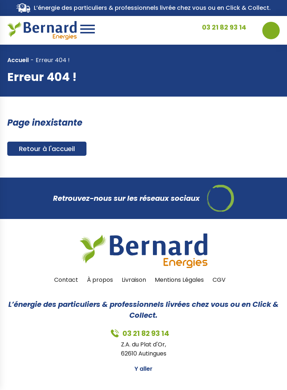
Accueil (18, 60)
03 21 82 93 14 (224, 30)
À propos (100, 280)
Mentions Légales (179, 280)
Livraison (134, 280)
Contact (66, 280)
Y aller (143, 369)
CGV (219, 280)
